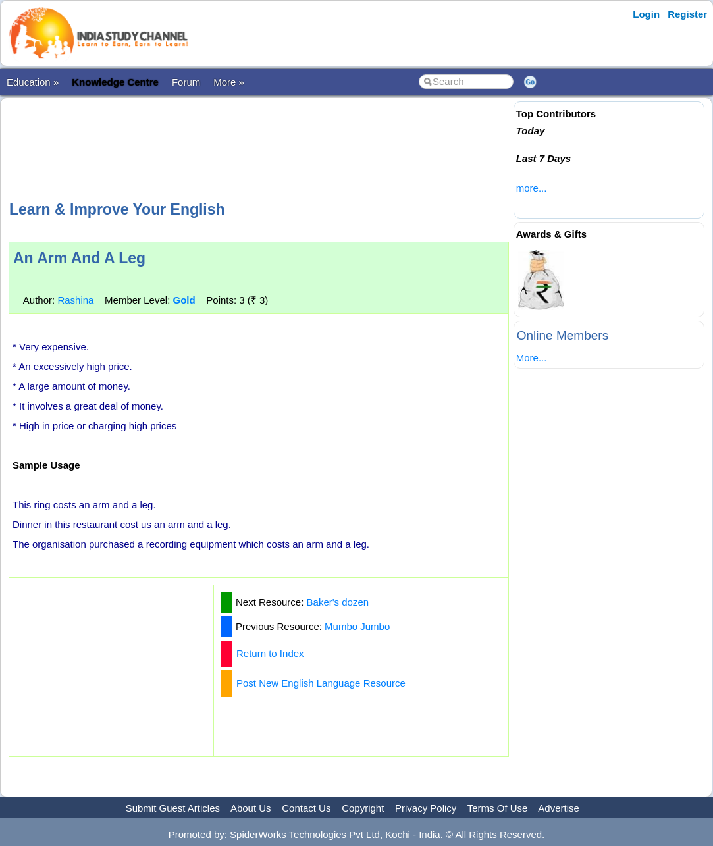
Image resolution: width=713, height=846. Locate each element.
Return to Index (270, 653)
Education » (33, 82)
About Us (250, 808)
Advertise (558, 808)
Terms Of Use (497, 808)
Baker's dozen (338, 602)
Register (687, 14)
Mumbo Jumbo (357, 626)
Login (646, 14)
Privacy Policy (425, 808)
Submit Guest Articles (173, 808)
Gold (183, 299)
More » (228, 82)
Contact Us (306, 808)
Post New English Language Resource (321, 683)
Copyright (363, 808)
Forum (186, 82)
